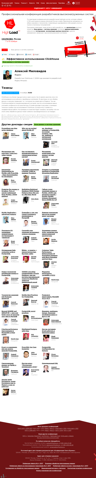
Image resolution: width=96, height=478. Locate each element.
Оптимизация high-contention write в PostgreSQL (9, 252)
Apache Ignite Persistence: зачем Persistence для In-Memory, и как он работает (9, 383)
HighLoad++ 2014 (60, 428)
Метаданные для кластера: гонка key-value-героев (9, 153)
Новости (32, 3)
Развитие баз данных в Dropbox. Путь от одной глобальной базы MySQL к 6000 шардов (10, 193)
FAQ (37, 3)
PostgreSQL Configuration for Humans (48, 349)
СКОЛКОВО (7, 39)
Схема (43, 3)
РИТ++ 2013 (67, 430)
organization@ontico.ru (57, 447)
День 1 (47, 428)
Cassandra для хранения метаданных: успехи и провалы (30, 232)
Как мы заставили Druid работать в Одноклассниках (49, 331)
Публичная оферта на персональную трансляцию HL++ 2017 (30, 466)
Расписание (5, 3)
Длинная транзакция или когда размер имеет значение (50, 214)
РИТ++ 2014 (59, 430)
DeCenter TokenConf (34, 436)
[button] (5, 55)
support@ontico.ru (52, 443)
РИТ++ (25, 436)
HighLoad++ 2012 (72, 428)
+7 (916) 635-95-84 (67, 445)
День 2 (52, 428)
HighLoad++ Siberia (67, 436)
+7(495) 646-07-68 (65, 443)
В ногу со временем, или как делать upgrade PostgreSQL (9, 349)
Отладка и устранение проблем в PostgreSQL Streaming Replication (50, 171)
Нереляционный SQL (50, 363)
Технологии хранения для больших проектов (10, 296)
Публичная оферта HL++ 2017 (33, 463)
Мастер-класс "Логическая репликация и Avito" (29, 365)
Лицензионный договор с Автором (53, 468)
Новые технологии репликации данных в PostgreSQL (10, 273)
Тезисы (17, 3)
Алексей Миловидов (30, 71)
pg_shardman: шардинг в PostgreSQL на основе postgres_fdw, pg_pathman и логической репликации (50, 134)
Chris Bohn (34, 199)
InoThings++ (45, 436)
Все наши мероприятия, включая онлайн (48, 437)
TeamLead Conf (55, 436)
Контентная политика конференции (80, 468)
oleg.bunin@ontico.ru (53, 445)
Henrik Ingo (55, 279)
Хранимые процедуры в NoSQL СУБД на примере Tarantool (30, 171)
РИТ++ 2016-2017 (30, 430)
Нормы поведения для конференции (49, 470)
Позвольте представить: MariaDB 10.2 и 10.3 (50, 296)
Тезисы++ (24, 3)
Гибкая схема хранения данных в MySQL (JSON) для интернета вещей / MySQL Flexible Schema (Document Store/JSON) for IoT (49, 195)
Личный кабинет (77, 3)
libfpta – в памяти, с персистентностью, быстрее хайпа (29, 252)
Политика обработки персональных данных (60, 463)
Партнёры (61, 3)
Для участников (51, 3)
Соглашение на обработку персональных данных (22, 468)
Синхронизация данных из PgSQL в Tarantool (9, 365)
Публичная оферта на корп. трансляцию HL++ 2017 (70, 466)
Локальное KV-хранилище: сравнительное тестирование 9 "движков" (8, 234)
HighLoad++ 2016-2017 (25, 428)
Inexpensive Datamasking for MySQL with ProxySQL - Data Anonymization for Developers (10, 173)
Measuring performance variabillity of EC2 (48, 273)
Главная (4, 49)
